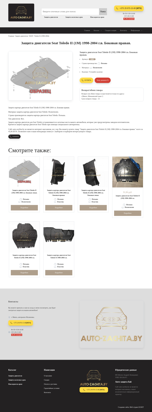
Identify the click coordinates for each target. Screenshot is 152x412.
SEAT (31, 36)
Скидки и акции (110, 30)
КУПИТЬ (86, 80)
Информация (137, 31)
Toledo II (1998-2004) (41, 36)
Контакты (123, 30)
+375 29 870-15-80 (129, 8)
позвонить (14, 136)
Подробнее (24, 208)
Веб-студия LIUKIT (137, 407)
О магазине (48, 376)
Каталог (98, 31)
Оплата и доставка (50, 384)
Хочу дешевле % (103, 80)
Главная (87, 30)
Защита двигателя (21, 36)
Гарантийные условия (51, 388)
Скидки (46, 380)
